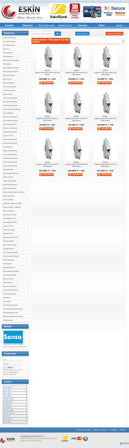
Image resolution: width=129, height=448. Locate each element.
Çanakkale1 (8, 404)
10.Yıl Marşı (8, 390)
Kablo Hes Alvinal (8, 196)
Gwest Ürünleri (8, 147)
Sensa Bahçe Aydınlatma (11, 271)
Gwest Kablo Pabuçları (10, 143)
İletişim (122, 430)
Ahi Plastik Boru (8, 56)
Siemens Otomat (8, 279)
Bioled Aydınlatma (8, 83)
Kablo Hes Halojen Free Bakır (12, 203)
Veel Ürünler (7, 301)
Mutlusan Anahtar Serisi (10, 237)
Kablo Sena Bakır (8, 211)
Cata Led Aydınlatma (9, 86)
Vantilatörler (7, 297)
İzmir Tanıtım (8, 387)
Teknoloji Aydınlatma (9, 294)
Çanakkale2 (8, 407)
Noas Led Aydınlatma (10, 245)
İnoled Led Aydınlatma (10, 162)
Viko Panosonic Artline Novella (12, 309)
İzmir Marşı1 (8, 393)
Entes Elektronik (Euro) (10, 120)
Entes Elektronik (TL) (9, 124)
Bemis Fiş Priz (7, 79)
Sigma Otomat (7, 282)
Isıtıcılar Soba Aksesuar (10, 158)
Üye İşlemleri (82, 33)
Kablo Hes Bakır (8, 199)
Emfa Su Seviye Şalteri (10, 117)
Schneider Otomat (9, 267)
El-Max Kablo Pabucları (10, 105)
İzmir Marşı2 (8, 396)
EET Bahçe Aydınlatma (10, 101)
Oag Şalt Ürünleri (8, 248)
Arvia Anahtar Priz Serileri (11, 68)
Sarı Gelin (7, 416)
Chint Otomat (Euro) (9, 90)
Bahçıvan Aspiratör (9, 75)
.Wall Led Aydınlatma (9, 37)
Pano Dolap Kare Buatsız (11, 256)
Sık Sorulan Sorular (83, 430)
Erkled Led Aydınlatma (10, 128)
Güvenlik (113, 430)
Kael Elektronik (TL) (9, 218)
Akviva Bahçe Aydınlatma (11, 60)
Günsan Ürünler (8, 135)
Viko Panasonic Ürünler (10, 305)
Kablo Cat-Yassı (8, 177)
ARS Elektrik (7, 64)
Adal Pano (6, 49)
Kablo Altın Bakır (8, 169)
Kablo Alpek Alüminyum (10, 166)
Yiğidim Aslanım (9, 399)
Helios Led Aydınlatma (10, 150)
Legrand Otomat (8, 226)
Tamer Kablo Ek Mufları (10, 290)
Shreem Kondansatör (10, 275)
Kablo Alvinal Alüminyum (11, 173)
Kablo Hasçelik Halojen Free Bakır (14, 192)
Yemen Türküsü (9, 413)
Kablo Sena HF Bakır (9, 214)
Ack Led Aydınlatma (9, 41)
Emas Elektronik (8, 113)
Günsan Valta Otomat (10, 139)
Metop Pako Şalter (9, 230)
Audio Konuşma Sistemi (10, 71)
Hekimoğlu (7, 421)
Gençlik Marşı (8, 401)
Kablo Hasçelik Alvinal (10, 184)
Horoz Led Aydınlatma (10, 154)
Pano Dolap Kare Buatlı (10, 252)
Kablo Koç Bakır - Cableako (12, 207)
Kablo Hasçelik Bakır (9, 188)
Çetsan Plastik (7, 94)
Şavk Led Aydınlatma (9, 286)
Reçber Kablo (7, 263)
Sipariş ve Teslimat (100, 430)
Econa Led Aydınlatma (10, 98)
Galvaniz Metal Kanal (10, 132)
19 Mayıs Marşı (9, 410)
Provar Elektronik (8, 260)
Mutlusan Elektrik (8, 241)
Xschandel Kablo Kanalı (10, 312)
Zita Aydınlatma (8, 320)
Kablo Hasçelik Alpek (9, 181)
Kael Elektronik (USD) (10, 222)
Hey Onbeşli (8, 419)
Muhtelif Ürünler (8, 233)
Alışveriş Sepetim (114, 33)
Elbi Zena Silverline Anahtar (12, 109)
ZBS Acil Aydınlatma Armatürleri (13, 316)
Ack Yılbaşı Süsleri (9, 45)
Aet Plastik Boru (8, 53)
